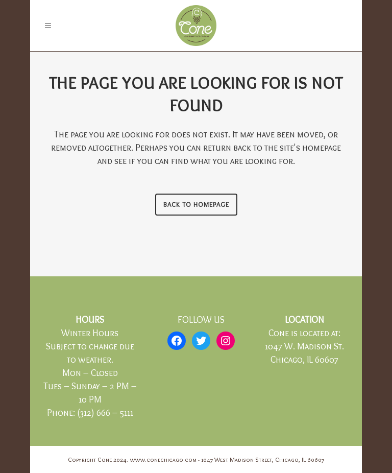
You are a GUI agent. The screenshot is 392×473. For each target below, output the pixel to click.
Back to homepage (196, 204)
